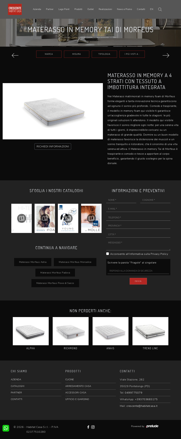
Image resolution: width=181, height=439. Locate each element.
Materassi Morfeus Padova (55, 272)
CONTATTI (16, 399)
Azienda (37, 9)
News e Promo (124, 9)
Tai (115, 37)
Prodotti (78, 9)
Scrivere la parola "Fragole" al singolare (132, 262)
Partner (50, 9)
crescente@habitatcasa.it (142, 406)
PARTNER (16, 392)
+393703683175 (146, 399)
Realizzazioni (105, 9)
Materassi (103, 37)
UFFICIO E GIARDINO (77, 399)
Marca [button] (49, 54)
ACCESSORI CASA (75, 392)
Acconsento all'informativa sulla (139, 254)
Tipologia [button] (104, 54)
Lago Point (64, 9)
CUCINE (69, 379)
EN (151, 9)
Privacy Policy (159, 254)
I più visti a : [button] (132, 54)
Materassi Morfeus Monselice (75, 262)
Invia (138, 281)
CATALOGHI (17, 386)
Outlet (90, 9)
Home (68, 37)
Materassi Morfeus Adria (33, 262)
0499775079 (133, 393)
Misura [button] (76, 54)
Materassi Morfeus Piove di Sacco (55, 283)
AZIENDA (16, 379)
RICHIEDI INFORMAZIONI (53, 146)
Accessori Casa (83, 37)
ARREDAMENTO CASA (78, 386)
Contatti (141, 9)
